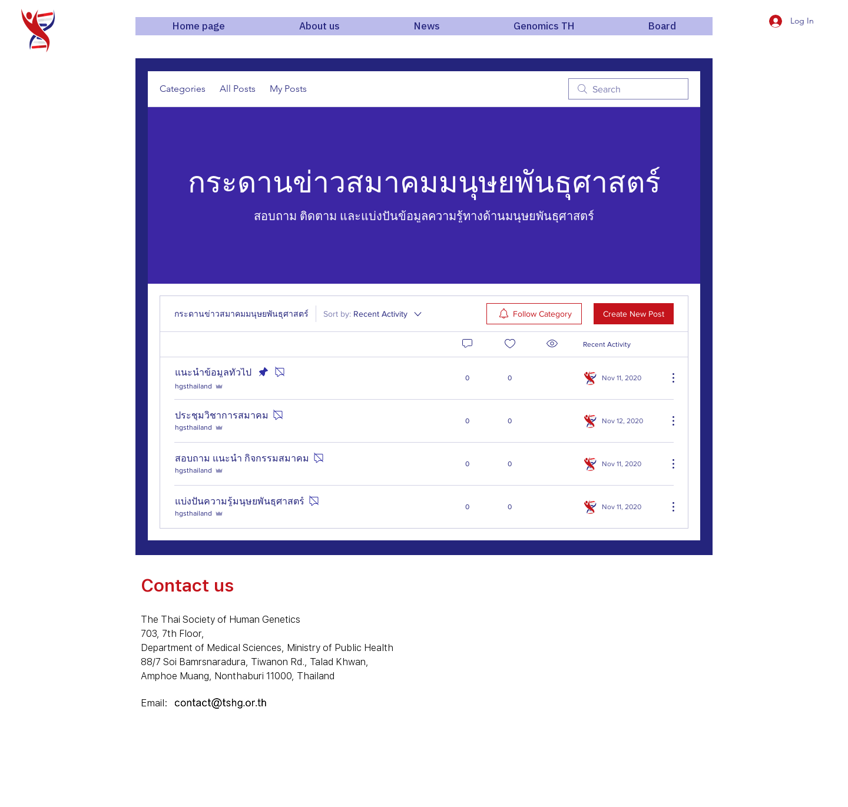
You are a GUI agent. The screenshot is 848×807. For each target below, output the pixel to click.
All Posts (238, 88)
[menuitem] (534, 313)
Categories (183, 88)
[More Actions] (667, 378)
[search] (628, 88)
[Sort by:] (373, 314)
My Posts (288, 88)
